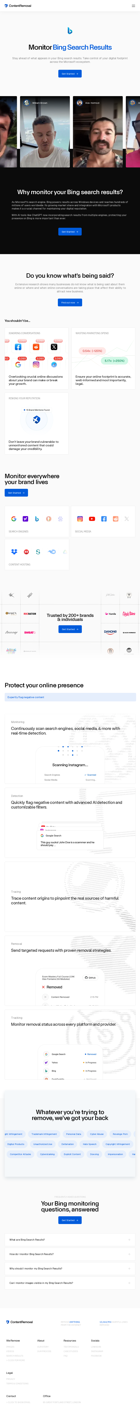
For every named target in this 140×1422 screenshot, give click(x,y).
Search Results (14, 1355)
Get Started (70, 73)
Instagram (97, 1351)
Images (10, 1346)
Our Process (44, 1351)
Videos (10, 1351)
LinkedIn (96, 1346)
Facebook (96, 1355)
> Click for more (15, 1360)
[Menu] (133, 5)
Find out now (70, 302)
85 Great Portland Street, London (62, 1402)
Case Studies (71, 1351)
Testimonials (71, 1346)
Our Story (42, 1346)
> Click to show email (18, 1402)
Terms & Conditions (17, 1383)
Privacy (10, 1379)
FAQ (66, 1355)
